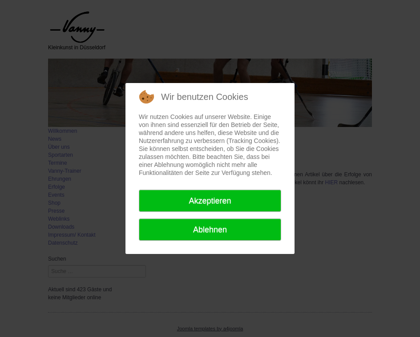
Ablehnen (210, 229)
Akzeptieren (210, 200)
